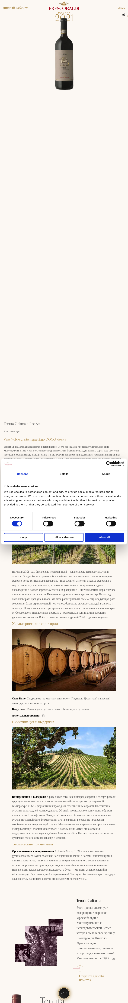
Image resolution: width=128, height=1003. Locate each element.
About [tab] (106, 473)
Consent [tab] (22, 473)
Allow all (104, 537)
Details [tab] (64, 473)
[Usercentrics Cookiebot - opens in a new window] (108, 463)
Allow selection (63, 537)
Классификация (12, 431)
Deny (23, 537)
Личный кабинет (15, 8)
